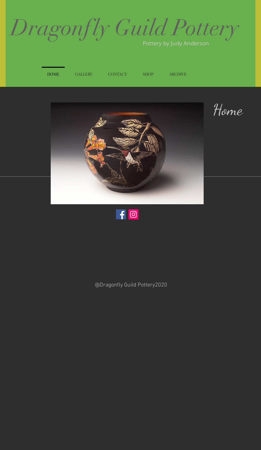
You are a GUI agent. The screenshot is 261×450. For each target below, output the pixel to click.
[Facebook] (121, 214)
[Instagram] (133, 214)
